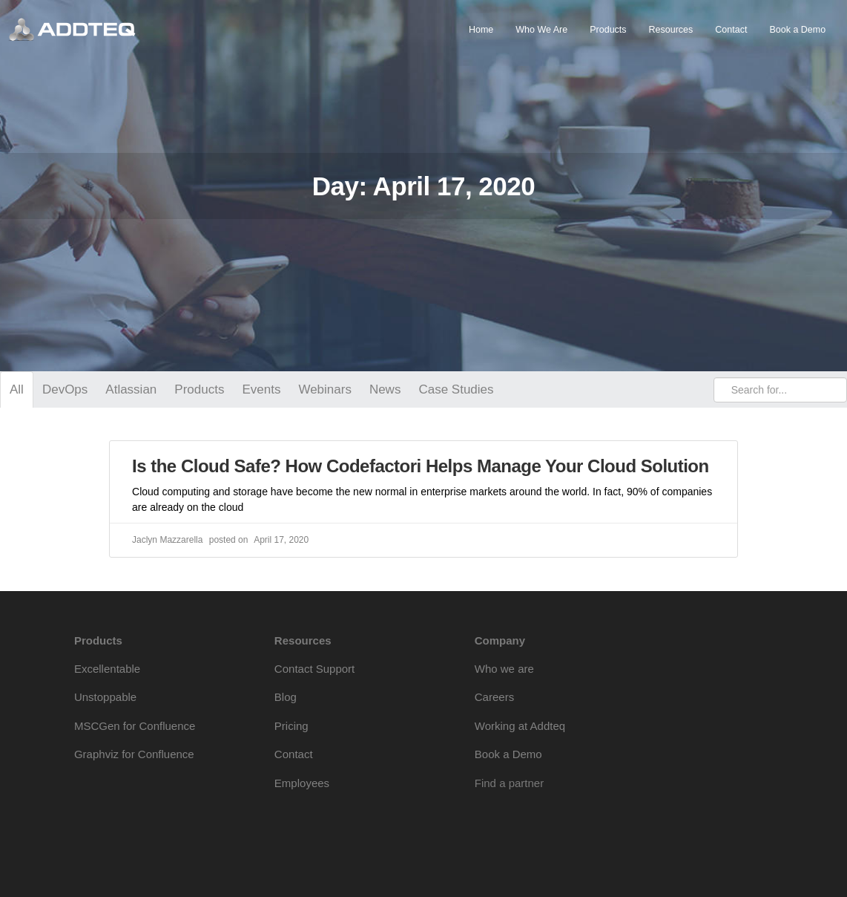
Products (608, 30)
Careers (494, 697)
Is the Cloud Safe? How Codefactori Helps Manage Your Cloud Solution (420, 466)
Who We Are (541, 30)
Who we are (504, 668)
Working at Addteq (520, 726)
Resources (671, 30)
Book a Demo (797, 30)
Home (481, 30)
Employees (301, 783)
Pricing (291, 726)
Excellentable (107, 668)
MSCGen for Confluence (134, 726)
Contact (731, 30)
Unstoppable (105, 697)
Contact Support (314, 668)
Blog (285, 697)
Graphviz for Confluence (134, 754)
